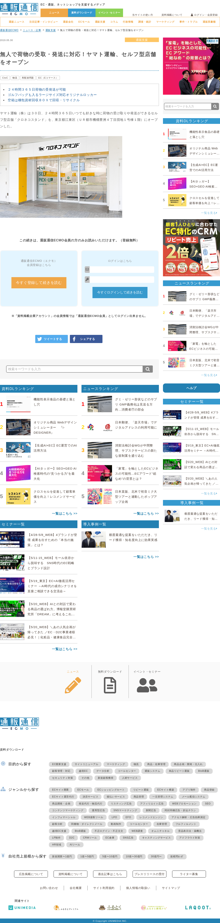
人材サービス (130, 777)
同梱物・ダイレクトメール (86, 824)
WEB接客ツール (93, 817)
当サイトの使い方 (142, 15)
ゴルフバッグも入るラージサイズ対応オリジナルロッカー (52, 95)
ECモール (84, 21)
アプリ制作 (189, 789)
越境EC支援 (59, 831)
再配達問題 (28, 78)
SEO (208, 803)
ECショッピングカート (110, 789)
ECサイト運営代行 (63, 796)
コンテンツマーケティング (68, 810)
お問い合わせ (49, 888)
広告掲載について (31, 874)
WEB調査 (137, 831)
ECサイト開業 (60, 789)
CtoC (5, 78)
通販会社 (68, 21)
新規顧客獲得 (105, 777)
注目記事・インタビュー (43, 21)
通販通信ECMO (9, 30)
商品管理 (139, 796)
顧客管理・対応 (61, 771)
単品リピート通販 (179, 771)
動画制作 (116, 824)
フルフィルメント (186, 824)
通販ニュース (16, 21)
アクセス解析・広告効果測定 (188, 817)
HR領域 (56, 844)
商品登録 (209, 789)
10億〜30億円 (134, 856)
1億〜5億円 (87, 856)
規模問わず (176, 856)
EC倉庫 (110, 837)
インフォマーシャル (64, 817)
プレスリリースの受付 (149, 874)
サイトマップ (171, 888)
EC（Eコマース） (48, 78)
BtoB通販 (203, 771)
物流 (14, 78)
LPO (114, 817)
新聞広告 (151, 810)
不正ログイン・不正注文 (109, 831)
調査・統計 (144, 21)
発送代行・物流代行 (90, 803)
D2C (72, 837)
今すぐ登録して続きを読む (39, 283)
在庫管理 (162, 824)
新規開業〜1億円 (62, 856)
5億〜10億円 (110, 856)
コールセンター (127, 771)
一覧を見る (209, 212)
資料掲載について (172, 15)
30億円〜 (156, 856)
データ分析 (102, 771)
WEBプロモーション (184, 803)
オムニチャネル (160, 831)
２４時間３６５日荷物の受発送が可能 (37, 89)
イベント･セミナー (109, 12)
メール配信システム (193, 796)
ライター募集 (189, 874)
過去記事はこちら (110, 874)
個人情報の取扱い (138, 888)
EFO (128, 817)
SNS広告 (128, 837)
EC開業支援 (59, 764)
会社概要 (76, 888)
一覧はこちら (62, 513)
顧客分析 (57, 824)
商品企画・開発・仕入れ (188, 764)
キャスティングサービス (156, 837)
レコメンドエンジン (151, 817)
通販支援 (100, 21)
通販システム (152, 771)
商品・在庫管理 (156, 764)
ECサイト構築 (165, 789)
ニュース (54, 12)
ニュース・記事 (32, 30)
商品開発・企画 (61, 803)
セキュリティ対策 (62, 777)
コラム (114, 21)
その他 (85, 777)
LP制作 (56, 837)
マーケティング (165, 21)
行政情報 (128, 21)
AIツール (75, 844)
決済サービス (90, 796)
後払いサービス (116, 796)
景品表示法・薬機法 (190, 831)
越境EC (83, 771)
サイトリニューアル (86, 764)
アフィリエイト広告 (152, 803)
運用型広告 (98, 810)
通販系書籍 (209, 21)
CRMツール (90, 837)
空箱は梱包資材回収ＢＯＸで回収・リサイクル (44, 100)
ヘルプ (191, 388)
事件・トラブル (188, 21)
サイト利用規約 (103, 888)
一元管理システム (162, 796)
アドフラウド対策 (189, 837)
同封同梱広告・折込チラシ (180, 810)
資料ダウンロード (81, 12)
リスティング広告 (121, 803)
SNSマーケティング (125, 810)
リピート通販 (141, 789)
